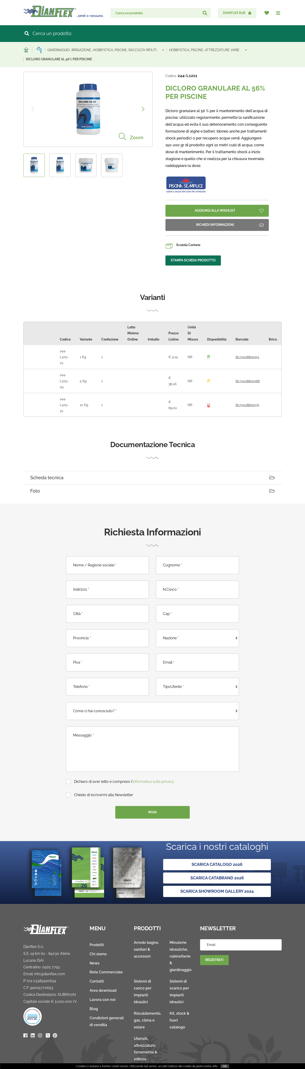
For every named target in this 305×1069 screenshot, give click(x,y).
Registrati (214, 942)
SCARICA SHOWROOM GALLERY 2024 (217, 873)
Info (215, 1066)
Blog (94, 991)
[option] (88, 109)
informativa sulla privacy (153, 763)
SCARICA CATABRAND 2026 (217, 859)
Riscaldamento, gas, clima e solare (147, 1002)
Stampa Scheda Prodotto (193, 260)
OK (225, 1066)
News (94, 945)
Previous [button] (32, 109)
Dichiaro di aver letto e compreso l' (120, 763)
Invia (152, 794)
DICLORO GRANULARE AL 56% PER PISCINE (59, 59)
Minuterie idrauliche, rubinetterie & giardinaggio (181, 938)
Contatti (97, 963)
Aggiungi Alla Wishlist (229, 211)
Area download (103, 972)
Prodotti (97, 927)
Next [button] (143, 109)
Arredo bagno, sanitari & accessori (146, 931)
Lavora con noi (102, 982)
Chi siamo (98, 936)
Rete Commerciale (106, 954)
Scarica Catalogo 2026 (217, 846)
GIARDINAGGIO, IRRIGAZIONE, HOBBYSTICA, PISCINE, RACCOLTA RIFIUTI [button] (105, 50)
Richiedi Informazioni (230, 225)
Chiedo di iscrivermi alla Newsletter (99, 777)
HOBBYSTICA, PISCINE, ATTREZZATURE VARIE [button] (208, 50)
